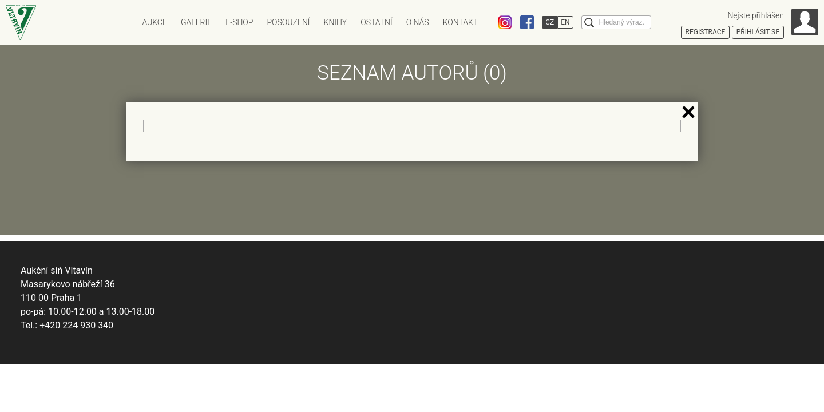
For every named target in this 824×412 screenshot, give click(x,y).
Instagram (505, 22)
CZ (549, 22)
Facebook (527, 22)
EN (565, 22)
